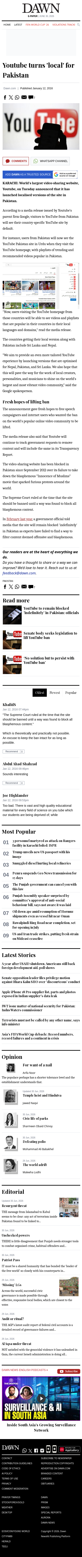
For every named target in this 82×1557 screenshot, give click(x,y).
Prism (44, 1502)
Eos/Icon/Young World (16, 1531)
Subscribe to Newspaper (56, 1458)
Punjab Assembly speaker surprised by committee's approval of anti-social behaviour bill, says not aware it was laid (41, 900)
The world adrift (35, 1165)
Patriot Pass (11, 1260)
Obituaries (47, 1484)
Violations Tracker (64, 24)
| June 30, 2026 (41, 16)
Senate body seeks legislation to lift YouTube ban (50, 635)
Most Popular (19, 831)
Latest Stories (19, 954)
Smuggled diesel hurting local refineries (41, 863)
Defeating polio (34, 1142)
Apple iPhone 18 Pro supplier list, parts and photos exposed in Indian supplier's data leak (39, 994)
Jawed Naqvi (30, 1103)
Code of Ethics (11, 1468)
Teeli (5, 1546)
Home (7, 24)
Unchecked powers (16, 1235)
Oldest (39, 693)
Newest (55, 693)
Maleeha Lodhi (32, 1172)
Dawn (44, 1497)
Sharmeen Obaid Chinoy (38, 1126)
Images (45, 1507)
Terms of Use (10, 1478)
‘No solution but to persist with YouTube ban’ (49, 660)
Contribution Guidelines (17, 1463)
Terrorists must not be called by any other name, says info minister (41, 1022)
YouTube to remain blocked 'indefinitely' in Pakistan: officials (51, 610)
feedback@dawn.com (19, 573)
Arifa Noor (29, 1073)
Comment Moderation (15, 1489)
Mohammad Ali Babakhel (38, 1149)
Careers (46, 1478)
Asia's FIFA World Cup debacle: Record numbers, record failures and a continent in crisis (38, 1036)
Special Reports (51, 1512)
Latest (18, 24)
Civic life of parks (35, 1118)
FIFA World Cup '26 (37, 24)
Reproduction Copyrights (57, 1463)
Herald (6, 1541)
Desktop (7, 1512)
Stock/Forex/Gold (13, 1502)
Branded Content (52, 1473)
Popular (71, 693)
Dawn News (48, 1523)
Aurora (46, 1517)
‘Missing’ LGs (11, 1285)
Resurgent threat (14, 1206)
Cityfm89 (7, 1536)
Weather (7, 1507)
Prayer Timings (11, 1497)
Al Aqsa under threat (16, 1344)
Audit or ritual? (13, 1319)
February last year (19, 519)
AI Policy (7, 1473)
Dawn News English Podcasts (25, 1370)
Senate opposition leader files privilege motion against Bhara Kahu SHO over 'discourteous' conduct (41, 980)
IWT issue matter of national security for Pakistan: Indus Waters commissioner (38, 1008)
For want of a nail (37, 1065)
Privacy (6, 1484)
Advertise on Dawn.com (55, 1468)
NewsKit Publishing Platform (55, 1536)
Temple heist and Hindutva (42, 1095)
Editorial (13, 1191)
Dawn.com (9, 88)
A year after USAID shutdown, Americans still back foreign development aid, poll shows (38, 966)
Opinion (12, 1056)
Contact (7, 1458)
